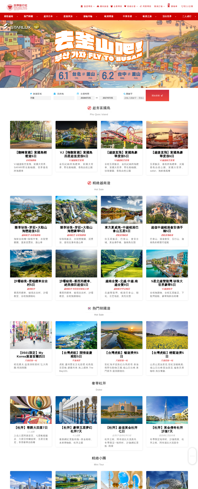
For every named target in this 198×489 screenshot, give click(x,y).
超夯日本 (48, 16)
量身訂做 (159, 6)
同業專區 (145, 6)
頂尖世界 (167, 16)
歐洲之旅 (147, 16)
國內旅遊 (103, 6)
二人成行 (186, 16)
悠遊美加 (68, 16)
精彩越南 (8, 16)
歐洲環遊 (108, 16)
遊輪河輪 (87, 16)
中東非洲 (127, 16)
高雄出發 (131, 6)
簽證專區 (88, 6)
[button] (15, 53)
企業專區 (116, 6)
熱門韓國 (28, 16)
